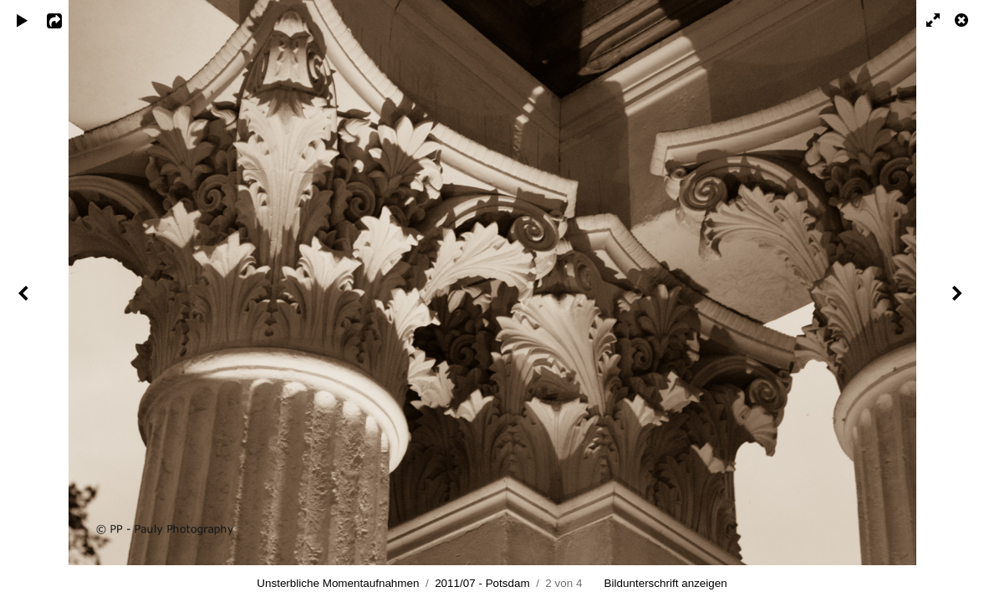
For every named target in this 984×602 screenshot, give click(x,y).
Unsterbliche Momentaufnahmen (338, 583)
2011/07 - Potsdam (482, 583)
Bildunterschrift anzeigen (665, 583)
